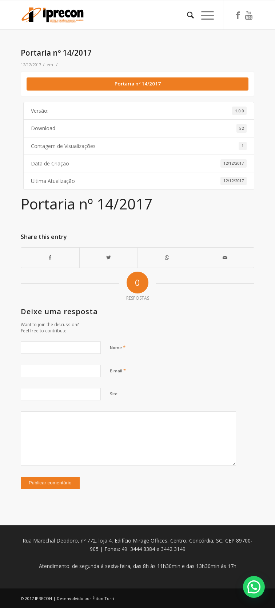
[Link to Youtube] (248, 15)
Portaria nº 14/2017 (56, 53)
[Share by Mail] (225, 257)
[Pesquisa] (187, 14)
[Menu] (204, 14)
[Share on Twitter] (109, 257)
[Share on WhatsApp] (167, 257)
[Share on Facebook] (50, 257)
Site (113, 393)
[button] (254, 587)
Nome (117, 347)
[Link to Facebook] (237, 15)
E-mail (118, 370)
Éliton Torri (103, 598)
